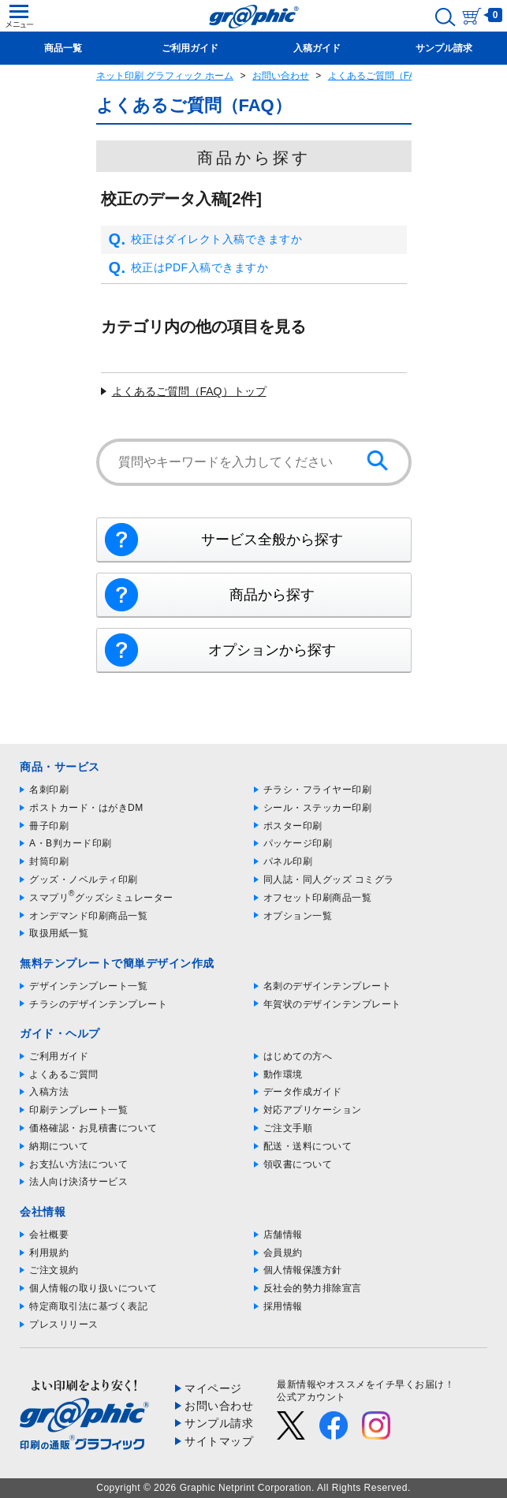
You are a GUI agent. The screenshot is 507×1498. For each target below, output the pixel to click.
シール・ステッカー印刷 (317, 807)
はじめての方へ (298, 1056)
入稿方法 (49, 1091)
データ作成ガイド (302, 1091)
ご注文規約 (54, 1270)
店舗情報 (283, 1234)
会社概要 (49, 1234)
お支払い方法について (78, 1164)
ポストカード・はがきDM (86, 807)
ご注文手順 (288, 1128)
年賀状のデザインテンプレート (332, 1004)
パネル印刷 (288, 861)
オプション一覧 (298, 915)
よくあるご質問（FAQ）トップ (189, 391)
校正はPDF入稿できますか (189, 268)
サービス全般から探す (272, 539)
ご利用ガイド (58, 1056)
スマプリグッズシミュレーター (101, 897)
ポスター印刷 (292, 825)
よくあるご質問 (64, 1074)
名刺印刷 (49, 789)
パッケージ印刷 (298, 843)
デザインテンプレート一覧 (88, 986)
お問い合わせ (280, 75)
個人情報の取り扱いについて (93, 1288)
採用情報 (283, 1306)
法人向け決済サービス (78, 1181)
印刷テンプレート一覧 (78, 1109)
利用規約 (49, 1252)
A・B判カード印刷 (70, 843)
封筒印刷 (49, 861)
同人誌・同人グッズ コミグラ (328, 879)
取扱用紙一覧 (58, 933)
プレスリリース (64, 1324)
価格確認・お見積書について (93, 1128)
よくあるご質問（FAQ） (380, 75)
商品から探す (272, 595)
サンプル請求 (219, 1423)
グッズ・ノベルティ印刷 (83, 879)
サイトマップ (219, 1441)
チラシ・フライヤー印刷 (317, 789)
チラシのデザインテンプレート (98, 1004)
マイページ (213, 1388)
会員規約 (283, 1252)
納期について (58, 1146)
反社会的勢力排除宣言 (312, 1288)
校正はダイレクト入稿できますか (206, 240)
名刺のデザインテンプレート (327, 986)
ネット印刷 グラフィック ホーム (165, 75)
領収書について (298, 1164)
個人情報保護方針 (302, 1270)
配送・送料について (307, 1146)
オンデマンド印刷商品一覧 (88, 915)
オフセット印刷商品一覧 (317, 897)
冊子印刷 (49, 825)
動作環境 (283, 1074)
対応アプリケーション (312, 1109)
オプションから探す (272, 650)
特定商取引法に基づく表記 (88, 1306)
